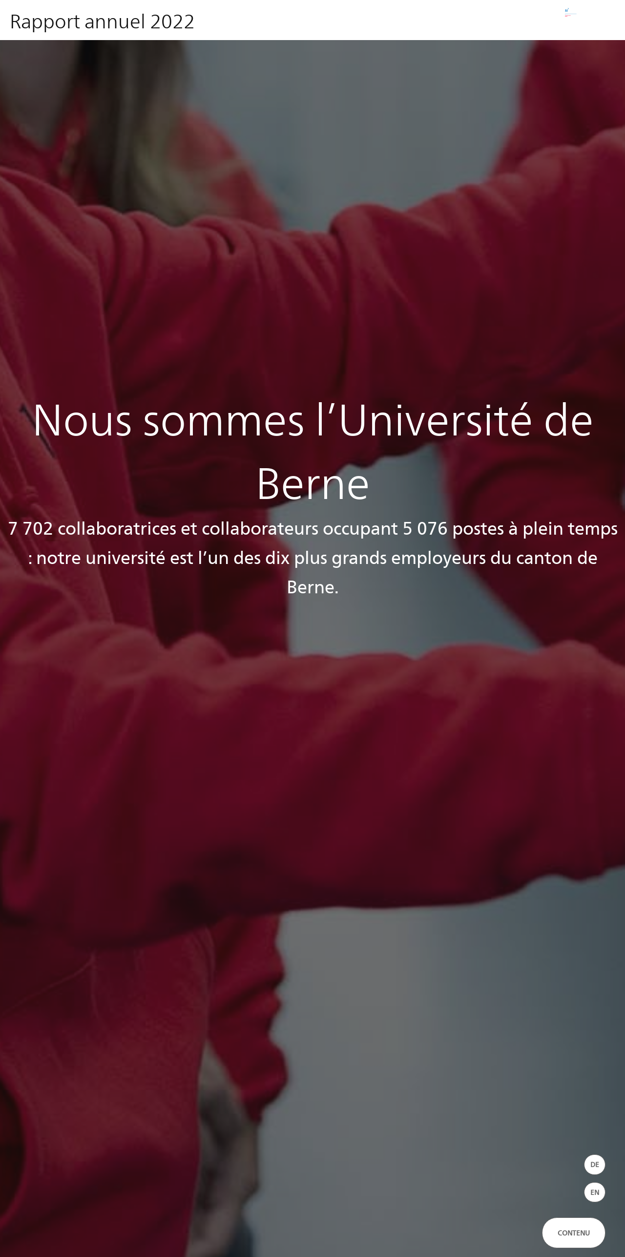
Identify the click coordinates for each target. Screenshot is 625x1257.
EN (594, 1192)
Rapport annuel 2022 (102, 20)
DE (594, 1164)
